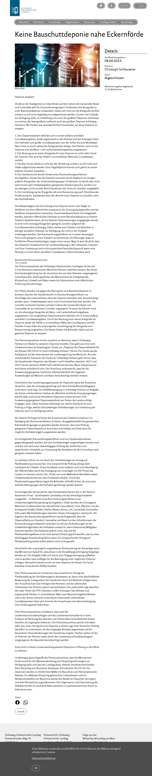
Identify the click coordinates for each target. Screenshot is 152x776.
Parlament (38, 22)
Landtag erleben (108, 22)
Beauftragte (127, 22)
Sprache (124, 5)
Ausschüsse (54, 22)
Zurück (20, 711)
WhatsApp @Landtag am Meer (99, 738)
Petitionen (89, 22)
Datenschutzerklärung (43, 758)
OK (35, 768)
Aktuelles (24, 22)
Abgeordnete (72, 22)
